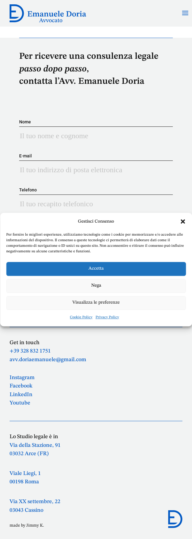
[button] (183, 221)
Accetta (96, 269)
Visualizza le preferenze (96, 303)
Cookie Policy (81, 317)
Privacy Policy (107, 317)
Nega (96, 286)
